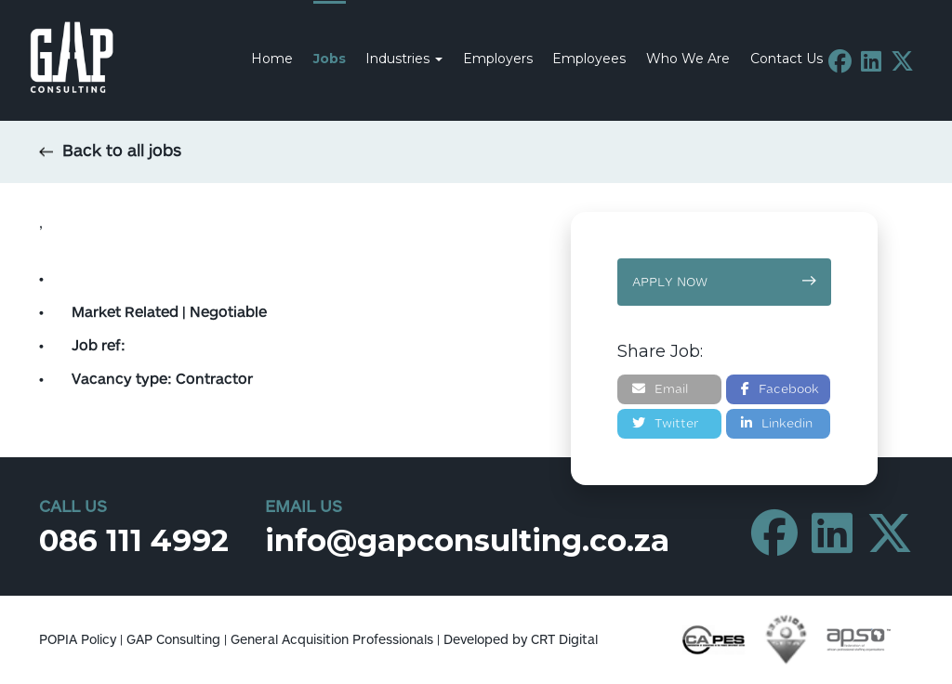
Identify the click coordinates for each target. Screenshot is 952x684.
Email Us (303, 507)
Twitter (665, 423)
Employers (498, 58)
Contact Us (786, 58)
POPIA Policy (77, 640)
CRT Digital (564, 640)
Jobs (329, 58)
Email (660, 389)
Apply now (724, 282)
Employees (589, 58)
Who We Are (688, 58)
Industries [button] (404, 58)
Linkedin (777, 423)
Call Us (73, 507)
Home (272, 58)
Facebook (780, 389)
